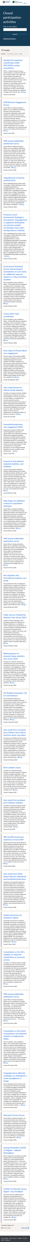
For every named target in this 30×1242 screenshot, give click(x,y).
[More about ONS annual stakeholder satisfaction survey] (14, 167)
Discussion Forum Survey (14, 1115)
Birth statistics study (12, 767)
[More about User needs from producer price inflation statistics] (16, 826)
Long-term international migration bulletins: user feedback (13, 464)
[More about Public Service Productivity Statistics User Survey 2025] (5, 643)
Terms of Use (12, 1238)
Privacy (25, 1238)
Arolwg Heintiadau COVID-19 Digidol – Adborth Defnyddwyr (14, 1150)
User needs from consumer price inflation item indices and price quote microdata (14, 732)
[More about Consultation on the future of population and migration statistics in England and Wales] (5, 1063)
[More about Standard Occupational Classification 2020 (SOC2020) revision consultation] (23, 92)
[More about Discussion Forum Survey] (19, 1137)
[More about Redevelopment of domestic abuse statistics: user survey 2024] (12, 682)
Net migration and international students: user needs (14, 578)
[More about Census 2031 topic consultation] (5, 340)
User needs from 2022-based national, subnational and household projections (14, 876)
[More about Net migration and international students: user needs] (24, 604)
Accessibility (4, 1238)
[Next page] (25, 1228)
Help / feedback (5, 1240)
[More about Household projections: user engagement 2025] (15, 451)
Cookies (19, 1238)
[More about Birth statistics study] (15, 790)
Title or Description (10, 26)
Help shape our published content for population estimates (14, 503)
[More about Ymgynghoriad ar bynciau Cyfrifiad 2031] (22, 204)
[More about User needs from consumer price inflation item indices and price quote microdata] (20, 757)
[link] (6, 1228)
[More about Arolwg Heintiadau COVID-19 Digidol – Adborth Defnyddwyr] (5, 1178)
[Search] (15, 34)
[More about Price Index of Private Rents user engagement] (16, 377)
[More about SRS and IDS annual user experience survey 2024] (5, 863)
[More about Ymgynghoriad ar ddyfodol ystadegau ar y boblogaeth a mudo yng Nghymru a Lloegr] (23, 1105)
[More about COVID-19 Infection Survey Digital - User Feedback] (14, 1217)
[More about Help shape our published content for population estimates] (18, 528)
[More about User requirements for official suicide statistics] (18, 414)
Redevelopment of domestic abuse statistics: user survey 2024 (14, 656)
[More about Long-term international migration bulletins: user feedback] (5, 490)
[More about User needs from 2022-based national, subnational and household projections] (5, 905)
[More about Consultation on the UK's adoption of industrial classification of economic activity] (5, 984)
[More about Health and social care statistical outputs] (14, 941)
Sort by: (3, 54)
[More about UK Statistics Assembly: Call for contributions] (12, 719)
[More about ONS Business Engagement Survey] (5, 130)
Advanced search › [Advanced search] (9, 38)
